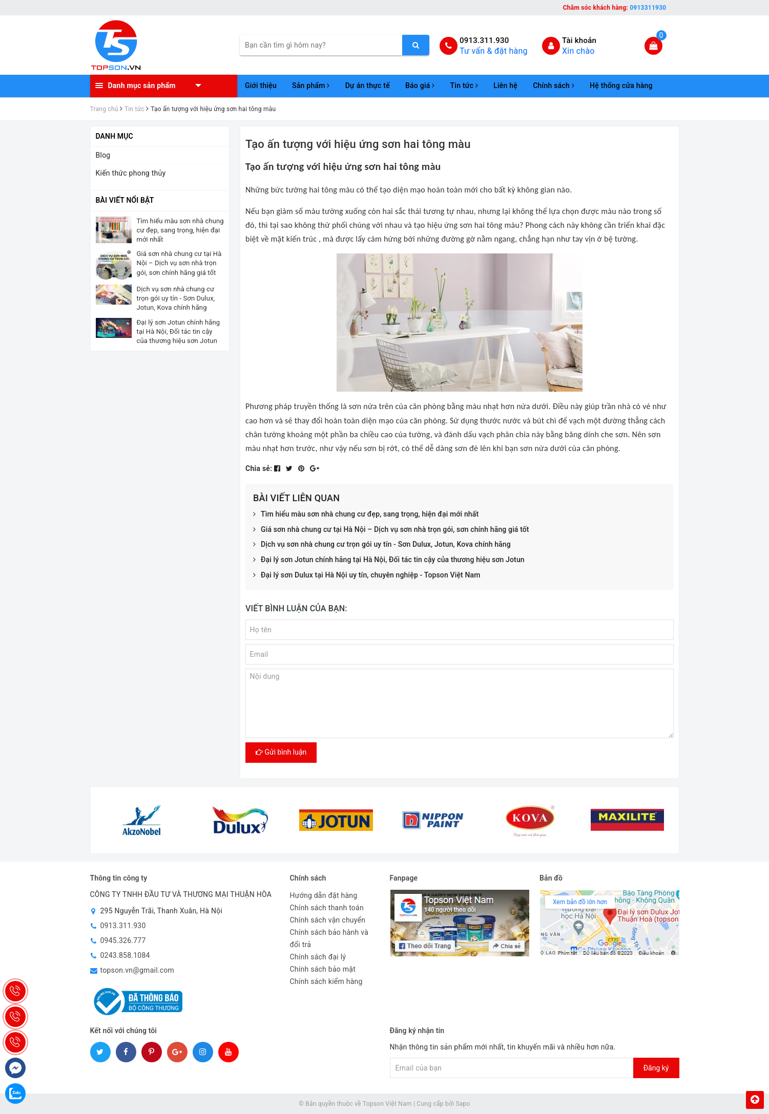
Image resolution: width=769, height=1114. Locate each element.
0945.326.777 (123, 940)
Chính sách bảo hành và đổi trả (329, 938)
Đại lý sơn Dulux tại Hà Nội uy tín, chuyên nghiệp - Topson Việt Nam (367, 575)
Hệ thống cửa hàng (621, 85)
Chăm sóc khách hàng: (615, 7)
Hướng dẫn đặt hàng (324, 895)
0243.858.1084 (125, 955)
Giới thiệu (261, 85)
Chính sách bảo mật (323, 969)
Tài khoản (579, 40)
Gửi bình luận (281, 752)
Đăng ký (656, 1068)
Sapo (462, 1103)
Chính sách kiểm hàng (326, 981)
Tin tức (464, 85)
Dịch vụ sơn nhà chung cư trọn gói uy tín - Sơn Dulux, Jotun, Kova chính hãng (382, 545)
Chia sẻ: (258, 468)
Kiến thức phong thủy (131, 173)
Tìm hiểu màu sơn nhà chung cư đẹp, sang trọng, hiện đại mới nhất (366, 514)
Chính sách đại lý (318, 957)
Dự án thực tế (367, 85)
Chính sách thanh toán (327, 908)
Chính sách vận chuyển (328, 920)
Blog (103, 155)
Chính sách (553, 85)
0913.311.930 (484, 40)
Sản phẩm (311, 85)
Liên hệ (505, 85)
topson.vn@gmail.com (137, 970)
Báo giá (420, 85)
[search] (415, 45)
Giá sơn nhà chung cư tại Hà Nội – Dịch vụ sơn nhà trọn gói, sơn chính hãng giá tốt (391, 530)
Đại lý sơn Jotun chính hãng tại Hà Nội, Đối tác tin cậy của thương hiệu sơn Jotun (389, 560)
